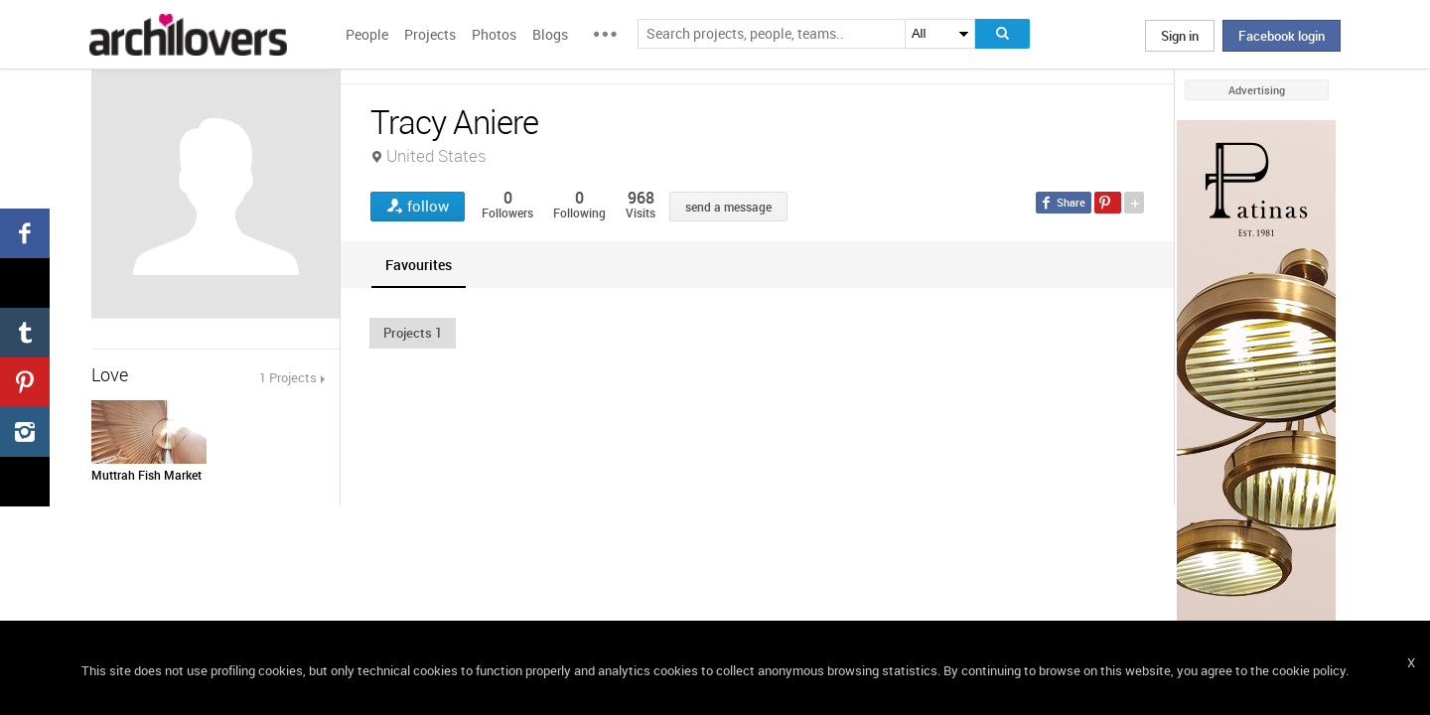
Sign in (1180, 36)
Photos (494, 34)
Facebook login (1281, 36)
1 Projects (288, 377)
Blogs (550, 34)
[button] (412, 333)
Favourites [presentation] (418, 264)
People (367, 34)
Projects (430, 34)
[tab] (418, 264)
